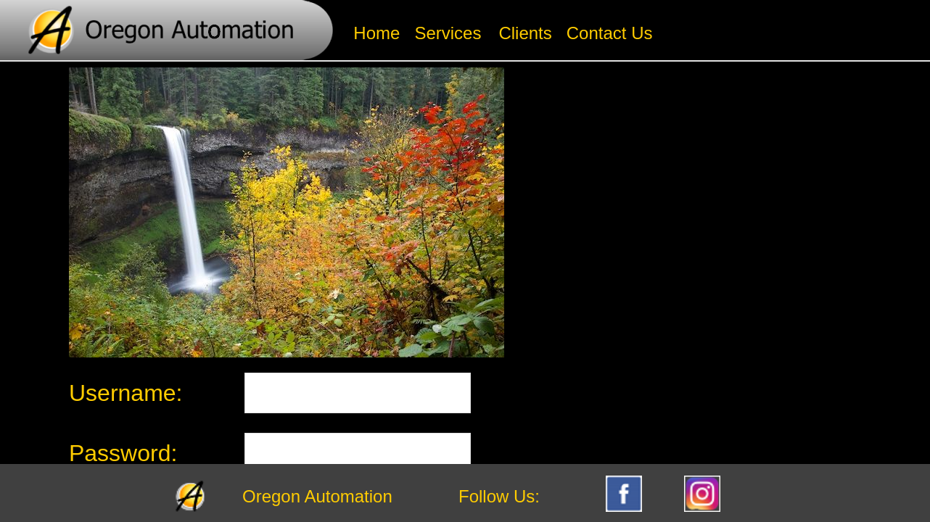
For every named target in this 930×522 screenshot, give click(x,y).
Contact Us (610, 33)
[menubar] (502, 33)
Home (376, 33)
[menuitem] (376, 33)
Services (447, 33)
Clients (524, 33)
